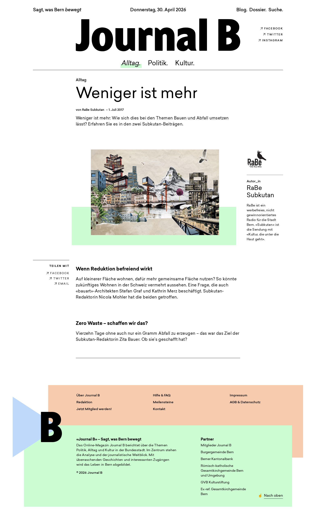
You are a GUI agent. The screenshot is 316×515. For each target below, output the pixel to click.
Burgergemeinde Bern (217, 452)
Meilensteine (163, 402)
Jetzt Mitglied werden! (94, 409)
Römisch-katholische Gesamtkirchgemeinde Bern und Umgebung (222, 471)
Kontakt (159, 409)
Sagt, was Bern (57, 10)
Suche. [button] (275, 10)
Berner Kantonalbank (217, 459)
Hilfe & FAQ (161, 395)
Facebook (272, 28)
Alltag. (131, 64)
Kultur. (184, 64)
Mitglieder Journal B (216, 445)
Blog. (241, 10)
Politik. (158, 64)
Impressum (238, 395)
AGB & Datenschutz (245, 402)
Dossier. (257, 10)
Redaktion (84, 402)
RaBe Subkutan (93, 110)
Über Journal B (88, 395)
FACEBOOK (58, 273)
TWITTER (59, 279)
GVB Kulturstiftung (215, 482)
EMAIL (62, 284)
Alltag (81, 80)
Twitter (273, 34)
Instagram (271, 40)
